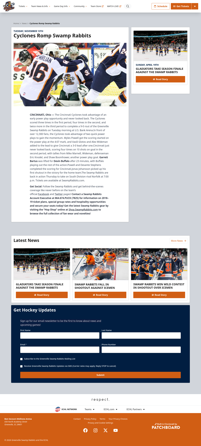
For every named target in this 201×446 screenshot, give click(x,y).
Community (80, 6)
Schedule (160, 6)
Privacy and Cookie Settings (100, 422)
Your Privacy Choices (118, 419)
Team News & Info (41, 6)
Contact (77, 419)
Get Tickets (181, 6)
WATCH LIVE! (114, 6)
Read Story (160, 79)
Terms (102, 419)
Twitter (59, 194)
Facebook (43, 194)
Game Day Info (62, 6)
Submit (101, 375)
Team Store (97, 6)
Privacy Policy (90, 419)
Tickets (23, 6)
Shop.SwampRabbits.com (83, 209)
